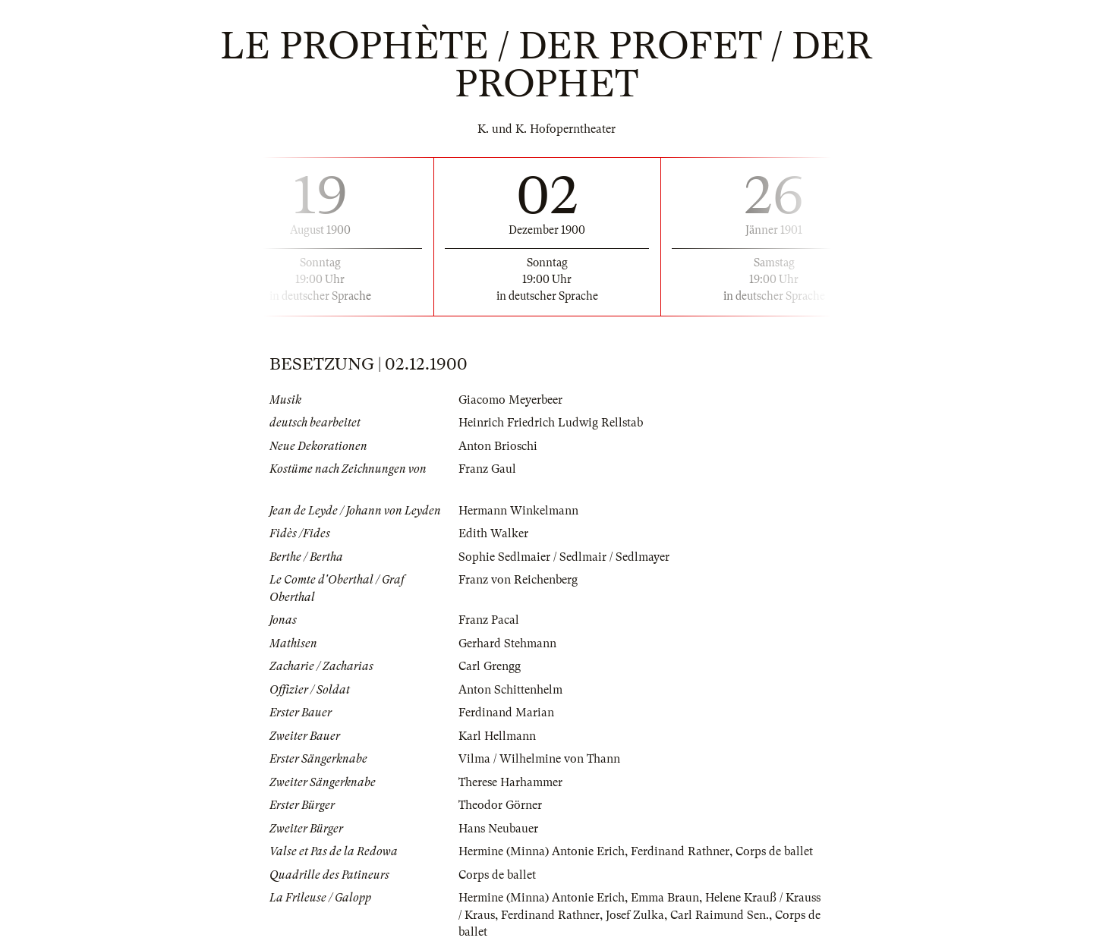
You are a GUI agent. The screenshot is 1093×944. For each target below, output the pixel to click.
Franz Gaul (487, 469)
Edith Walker (493, 533)
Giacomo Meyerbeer (510, 400)
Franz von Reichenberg (518, 580)
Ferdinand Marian (506, 712)
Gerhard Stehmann (507, 643)
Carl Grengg (489, 666)
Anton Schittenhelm (510, 690)
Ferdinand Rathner (680, 851)
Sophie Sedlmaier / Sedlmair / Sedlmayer (563, 557)
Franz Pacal (488, 620)
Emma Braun (665, 898)
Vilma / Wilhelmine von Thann (539, 759)
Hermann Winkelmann (518, 511)
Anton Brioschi (497, 446)
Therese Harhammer (510, 782)
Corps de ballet (774, 851)
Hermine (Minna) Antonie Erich (541, 851)
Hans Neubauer (498, 828)
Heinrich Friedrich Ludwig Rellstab (550, 423)
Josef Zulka (635, 915)
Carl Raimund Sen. (719, 915)
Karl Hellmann (497, 736)
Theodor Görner (500, 805)
